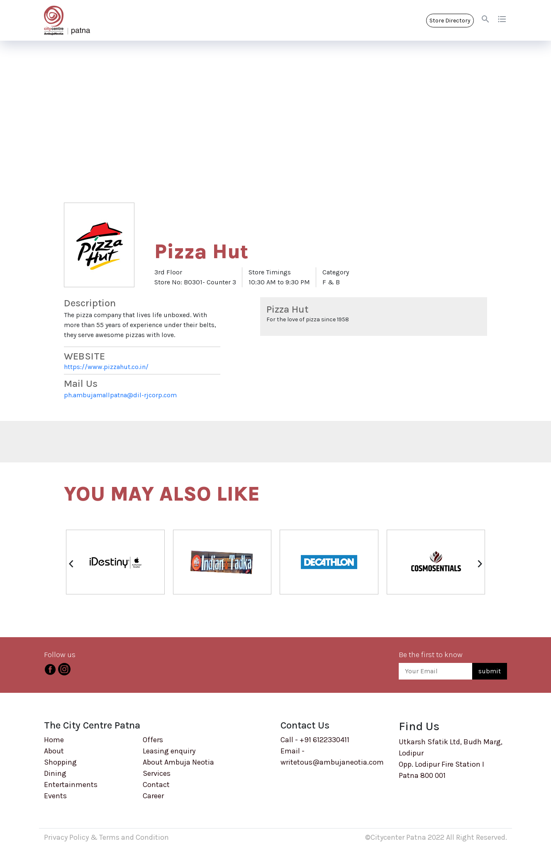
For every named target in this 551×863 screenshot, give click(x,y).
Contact (156, 784)
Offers (153, 739)
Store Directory (450, 20)
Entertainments (71, 784)
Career (153, 795)
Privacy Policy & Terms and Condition (106, 837)
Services (157, 773)
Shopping (60, 762)
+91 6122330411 (324, 739)
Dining (55, 773)
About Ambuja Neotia (178, 762)
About (54, 750)
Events (55, 795)
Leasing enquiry (169, 750)
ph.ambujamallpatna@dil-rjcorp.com (120, 395)
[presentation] (71, 563)
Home (54, 739)
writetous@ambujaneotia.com (332, 762)
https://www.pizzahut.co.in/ (106, 367)
